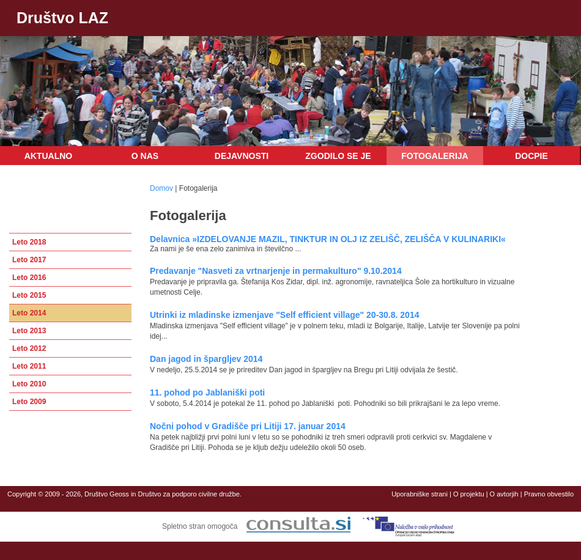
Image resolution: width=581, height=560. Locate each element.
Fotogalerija (434, 156)
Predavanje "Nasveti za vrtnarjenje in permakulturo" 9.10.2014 (276, 271)
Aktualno (48, 156)
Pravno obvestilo (549, 494)
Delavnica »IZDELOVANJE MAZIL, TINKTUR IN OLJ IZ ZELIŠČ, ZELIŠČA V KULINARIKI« (328, 239)
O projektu (468, 494)
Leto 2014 (29, 313)
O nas (144, 156)
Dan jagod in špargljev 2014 (206, 359)
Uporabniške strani (419, 494)
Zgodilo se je (338, 156)
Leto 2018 (29, 242)
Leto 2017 (29, 260)
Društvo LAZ (62, 17)
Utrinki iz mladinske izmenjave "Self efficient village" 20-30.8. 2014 (284, 315)
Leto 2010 (29, 384)
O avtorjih (504, 494)
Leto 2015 (29, 295)
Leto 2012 (29, 348)
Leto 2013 (29, 330)
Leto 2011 (29, 366)
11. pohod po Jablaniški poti (207, 392)
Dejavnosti (241, 156)
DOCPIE (531, 156)
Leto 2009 (29, 401)
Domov (161, 188)
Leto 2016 (29, 277)
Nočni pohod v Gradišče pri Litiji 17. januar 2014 (248, 426)
